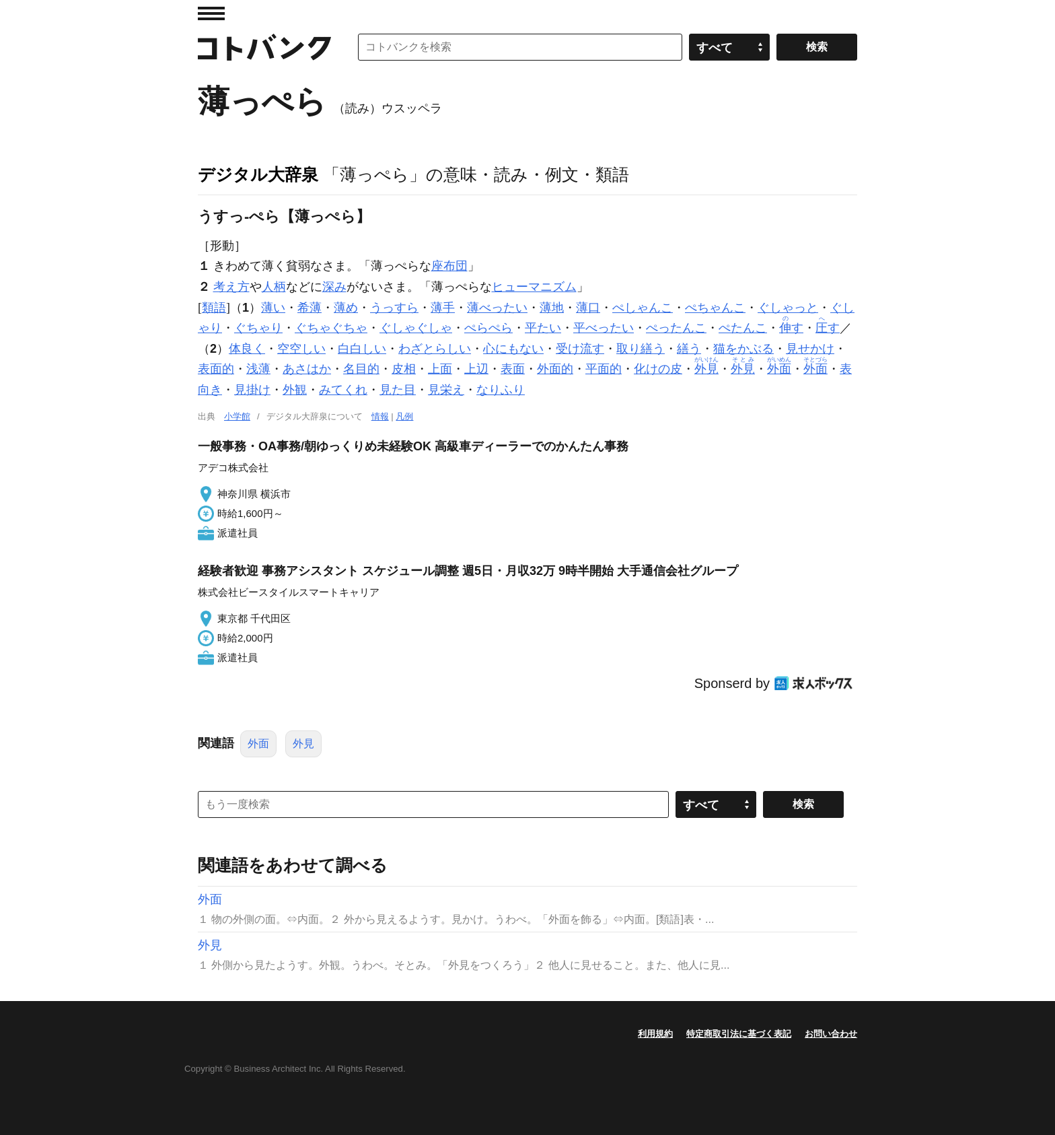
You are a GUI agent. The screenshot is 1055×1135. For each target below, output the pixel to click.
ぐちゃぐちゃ (331, 328)
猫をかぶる (743, 348)
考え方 (231, 287)
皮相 (404, 369)
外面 (258, 743)
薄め (346, 307)
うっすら (394, 307)
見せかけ (810, 348)
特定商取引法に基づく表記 (738, 1034)
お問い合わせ (831, 1034)
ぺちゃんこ (715, 307)
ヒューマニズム (534, 287)
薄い (273, 307)
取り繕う (640, 348)
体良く (247, 348)
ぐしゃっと (788, 307)
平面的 (603, 369)
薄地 (552, 307)
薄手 (443, 307)
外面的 (555, 369)
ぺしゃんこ (642, 307)
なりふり (500, 390)
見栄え (446, 390)
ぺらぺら (488, 328)
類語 (214, 307)
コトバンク (264, 47)
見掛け (252, 390)
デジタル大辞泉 (258, 174)
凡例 (404, 416)
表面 (513, 369)
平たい (543, 328)
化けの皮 (658, 369)
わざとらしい (434, 348)
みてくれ (343, 390)
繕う (689, 348)
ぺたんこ (743, 328)
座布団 (449, 266)
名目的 (361, 369)
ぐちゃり (258, 328)
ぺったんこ (676, 328)
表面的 (216, 369)
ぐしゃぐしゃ (415, 328)
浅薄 (258, 369)
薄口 (588, 307)
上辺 (476, 369)
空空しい (301, 348)
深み (334, 287)
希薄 (309, 307)
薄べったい (497, 307)
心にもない (513, 348)
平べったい (603, 328)
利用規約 (655, 1034)
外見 (303, 743)
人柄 (274, 287)
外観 (295, 390)
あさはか (307, 369)
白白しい (362, 348)
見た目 (397, 390)
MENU (211, 13)
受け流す (580, 348)
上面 (440, 369)
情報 (380, 416)
